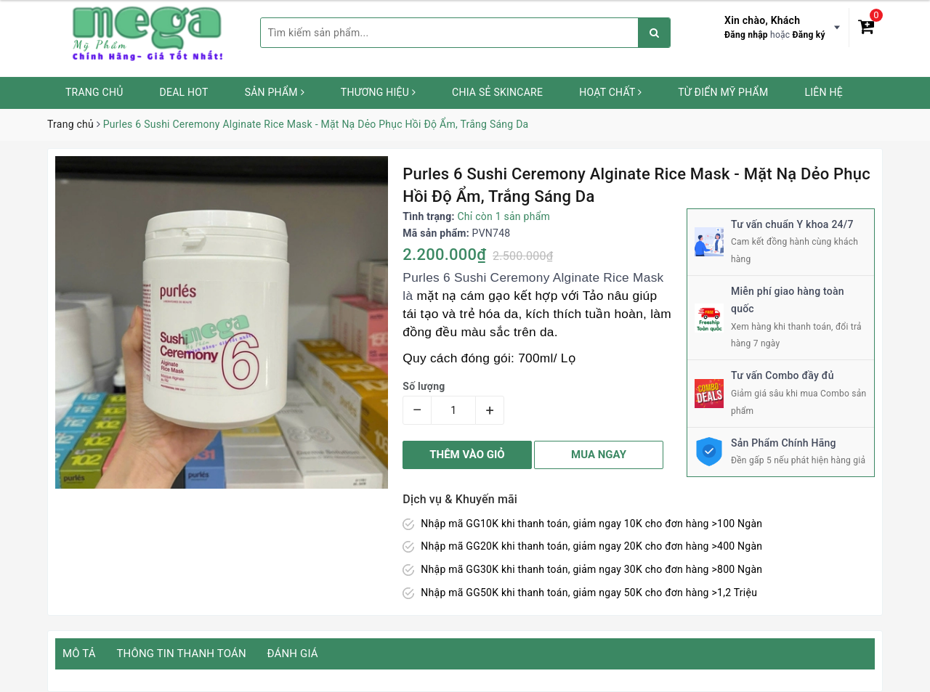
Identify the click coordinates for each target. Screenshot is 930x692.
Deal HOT (184, 92)
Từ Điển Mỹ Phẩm (723, 92)
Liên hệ (823, 92)
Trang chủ (94, 92)
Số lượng (424, 386)
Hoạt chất (610, 92)
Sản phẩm (274, 92)
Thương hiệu (378, 92)
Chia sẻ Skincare (497, 92)
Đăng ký (809, 35)
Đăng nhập (746, 35)
